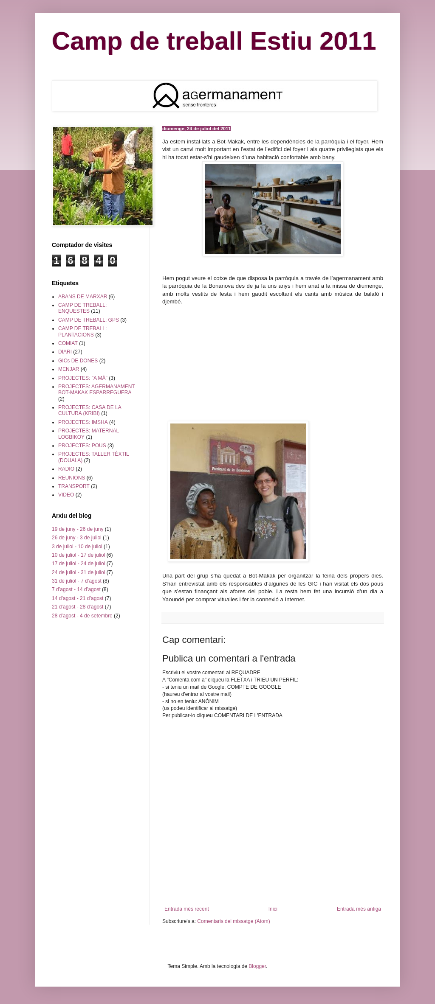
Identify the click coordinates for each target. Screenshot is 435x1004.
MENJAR (68, 369)
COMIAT (68, 343)
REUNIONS (71, 478)
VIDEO (66, 495)
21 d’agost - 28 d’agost (77, 607)
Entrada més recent (186, 909)
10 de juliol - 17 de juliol (78, 555)
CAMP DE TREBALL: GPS (88, 320)
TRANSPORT (74, 486)
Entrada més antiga (359, 909)
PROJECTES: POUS (82, 446)
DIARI (65, 352)
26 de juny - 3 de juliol (77, 538)
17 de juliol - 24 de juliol (78, 564)
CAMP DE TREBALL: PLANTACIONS (82, 331)
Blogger (257, 966)
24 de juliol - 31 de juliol (78, 572)
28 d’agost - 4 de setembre (82, 616)
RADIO (66, 469)
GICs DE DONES (78, 361)
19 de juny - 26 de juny (77, 529)
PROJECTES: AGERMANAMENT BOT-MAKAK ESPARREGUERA (96, 389)
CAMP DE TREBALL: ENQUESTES (82, 308)
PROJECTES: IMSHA (83, 422)
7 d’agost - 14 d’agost (76, 589)
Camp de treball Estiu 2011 (214, 41)
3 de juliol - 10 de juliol (77, 547)
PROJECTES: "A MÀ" (82, 378)
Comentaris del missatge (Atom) (233, 921)
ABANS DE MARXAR (82, 297)
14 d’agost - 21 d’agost (77, 598)
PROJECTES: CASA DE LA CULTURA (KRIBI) (89, 410)
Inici (272, 909)
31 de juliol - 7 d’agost (77, 581)
